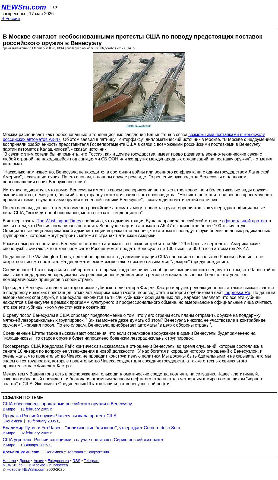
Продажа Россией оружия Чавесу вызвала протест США (59, 415)
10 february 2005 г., (43, 421)
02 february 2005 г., (36, 433)
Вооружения (98, 452)
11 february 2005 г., (36, 409)
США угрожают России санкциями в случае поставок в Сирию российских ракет (83, 439)
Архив (39, 461)
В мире (9, 409)
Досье (24, 461)
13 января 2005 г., (36, 445)
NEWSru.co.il (14, 465)
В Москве (37, 465)
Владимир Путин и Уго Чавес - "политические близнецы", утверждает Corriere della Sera (91, 427)
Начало (9, 461)
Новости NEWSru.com (26, 469)
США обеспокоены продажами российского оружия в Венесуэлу (67, 404)
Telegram (92, 461)
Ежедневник (58, 461)
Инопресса (58, 465)
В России (10, 18)
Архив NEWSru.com (139, 125)
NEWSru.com (23, 7)
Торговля (75, 452)
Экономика (12, 421)
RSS (76, 461)
